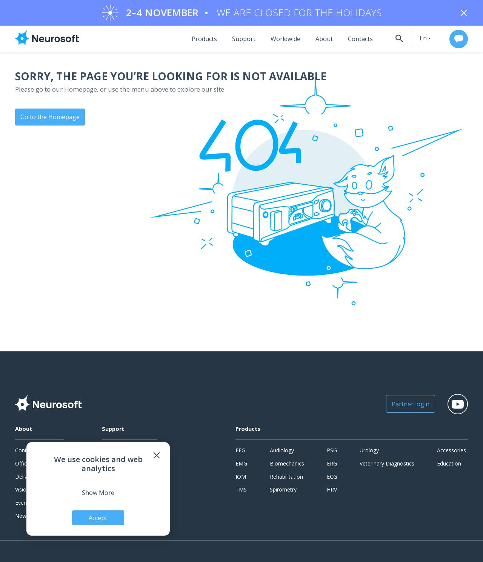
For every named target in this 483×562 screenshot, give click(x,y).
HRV (332, 490)
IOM (240, 477)
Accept (98, 517)
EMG (241, 463)
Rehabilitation (286, 477)
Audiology (282, 451)
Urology (369, 451)
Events (23, 503)
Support (237, 39)
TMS (241, 490)
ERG (332, 463)
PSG (332, 451)
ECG (332, 477)
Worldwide (279, 39)
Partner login (406, 405)
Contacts (354, 39)
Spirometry (283, 490)
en (418, 39)
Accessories (451, 451)
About (318, 39)
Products (198, 39)
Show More (98, 492)
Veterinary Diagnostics (387, 463)
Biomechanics (287, 463)
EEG (240, 451)
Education (449, 463)
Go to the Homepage (50, 117)
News (22, 516)
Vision (22, 490)
